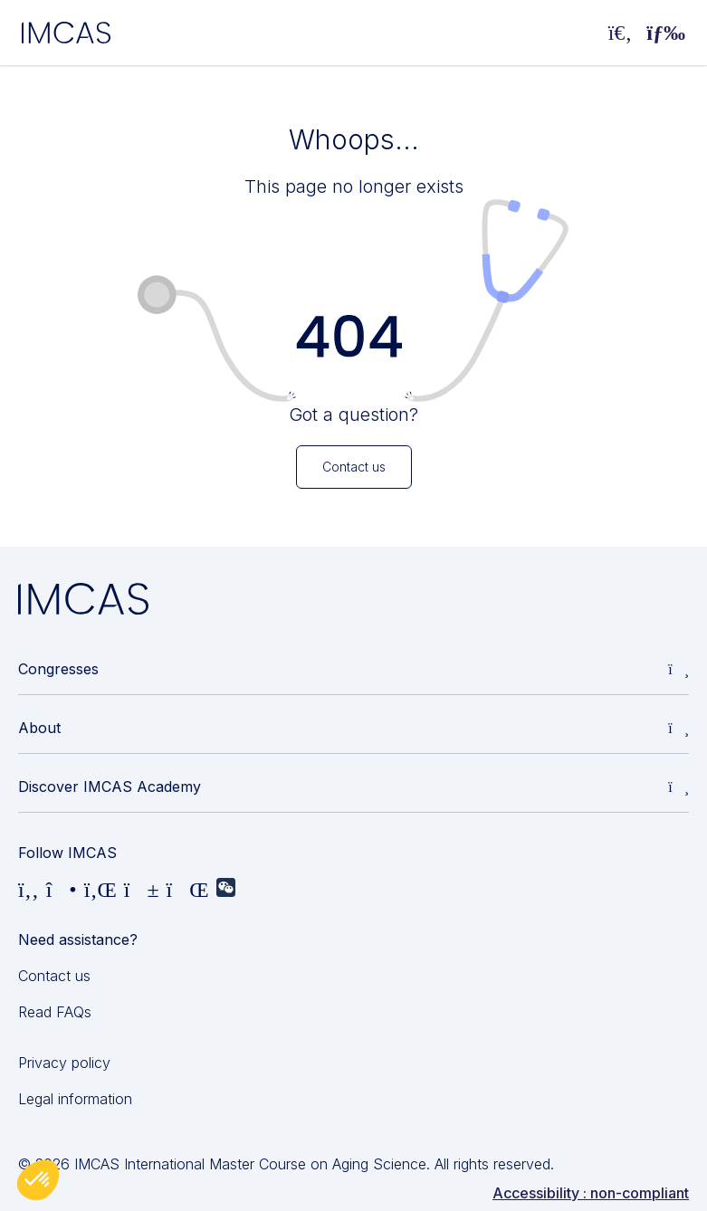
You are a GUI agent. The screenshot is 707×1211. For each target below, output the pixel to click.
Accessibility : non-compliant (590, 1193)
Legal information (75, 1099)
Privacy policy (64, 1063)
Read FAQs (54, 1012)
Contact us (54, 976)
